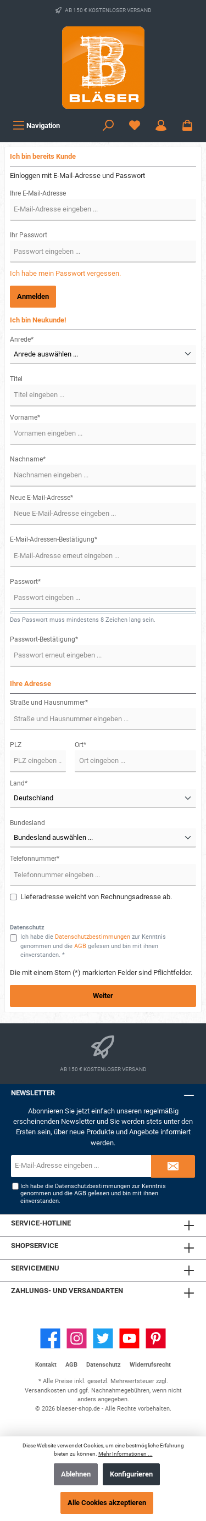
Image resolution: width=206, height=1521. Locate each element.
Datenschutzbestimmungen (92, 936)
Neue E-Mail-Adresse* (41, 498)
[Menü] (36, 125)
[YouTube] (129, 1338)
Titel (16, 379)
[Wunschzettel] (134, 125)
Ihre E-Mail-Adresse (38, 193)
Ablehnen (76, 1474)
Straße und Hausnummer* (49, 702)
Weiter (103, 995)
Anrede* (22, 339)
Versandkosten (45, 1390)
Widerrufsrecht (150, 1364)
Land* (18, 783)
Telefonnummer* (34, 858)
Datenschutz (103, 1364)
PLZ (15, 745)
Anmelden (33, 296)
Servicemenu (35, 1268)
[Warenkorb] (187, 125)
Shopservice (34, 1245)
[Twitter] (103, 1338)
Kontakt (46, 1364)
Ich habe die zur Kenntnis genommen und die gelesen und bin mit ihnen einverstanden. (93, 1194)
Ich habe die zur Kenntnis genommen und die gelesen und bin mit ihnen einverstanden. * (93, 946)
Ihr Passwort (28, 235)
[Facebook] (50, 1338)
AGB (80, 946)
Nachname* (28, 459)
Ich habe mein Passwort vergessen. (65, 273)
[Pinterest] (155, 1338)
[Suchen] (108, 125)
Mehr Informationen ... (125, 1454)
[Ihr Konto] (161, 125)
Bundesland (27, 823)
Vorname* (25, 417)
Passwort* (25, 582)
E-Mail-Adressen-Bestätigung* (53, 539)
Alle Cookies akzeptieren (107, 1502)
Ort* (80, 745)
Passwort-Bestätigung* (44, 639)
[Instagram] (76, 1338)
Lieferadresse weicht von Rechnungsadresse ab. (96, 897)
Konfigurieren (131, 1474)
